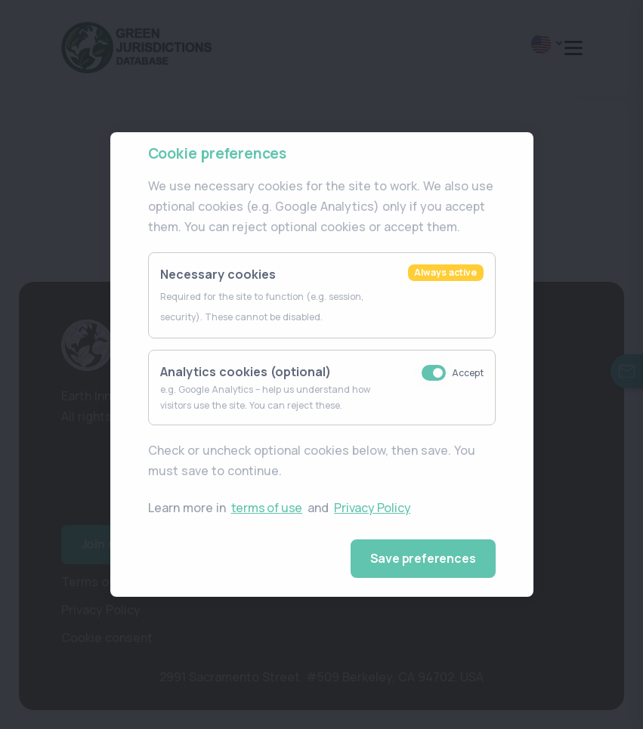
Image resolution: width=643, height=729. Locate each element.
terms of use (267, 507)
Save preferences (423, 558)
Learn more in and (280, 508)
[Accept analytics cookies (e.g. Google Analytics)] (434, 373)
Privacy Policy (372, 507)
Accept (468, 372)
